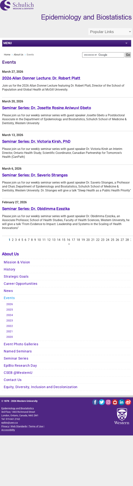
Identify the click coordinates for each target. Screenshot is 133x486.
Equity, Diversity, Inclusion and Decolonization (41, 387)
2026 (9, 304)
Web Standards (19, 426)
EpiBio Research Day (20, 365)
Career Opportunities (20, 284)
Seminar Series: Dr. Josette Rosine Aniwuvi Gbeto (46, 108)
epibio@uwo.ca (9, 422)
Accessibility (8, 430)
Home (7, 54)
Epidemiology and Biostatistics (17, 408)
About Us (18, 54)
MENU (7, 43)
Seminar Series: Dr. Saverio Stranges (35, 175)
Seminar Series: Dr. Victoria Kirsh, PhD (36, 141)
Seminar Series (16, 358)
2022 (9, 326)
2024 (9, 315)
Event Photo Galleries (21, 344)
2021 (9, 331)
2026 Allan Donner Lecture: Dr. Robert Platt (41, 78)
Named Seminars (18, 351)
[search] (103, 54)
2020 (9, 337)
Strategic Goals (16, 276)
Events (9, 298)
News (8, 291)
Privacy (5, 426)
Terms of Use (36, 426)
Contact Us (13, 380)
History (9, 269)
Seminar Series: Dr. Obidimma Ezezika (36, 208)
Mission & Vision (17, 262)
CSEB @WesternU (18, 373)
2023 (9, 320)
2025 (9, 309)
